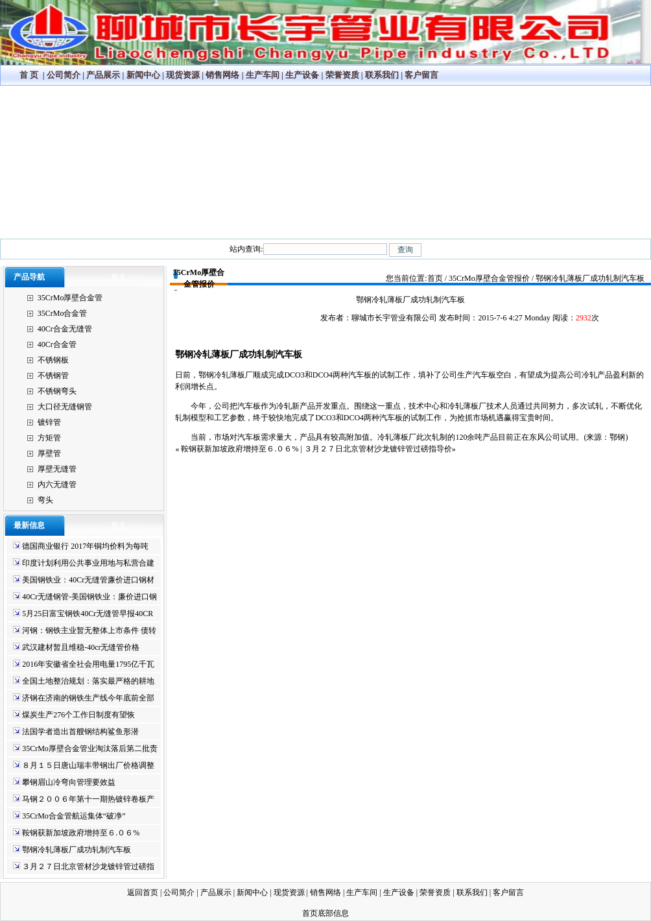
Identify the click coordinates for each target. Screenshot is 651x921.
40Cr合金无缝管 (65, 328)
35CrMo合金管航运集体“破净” (69, 815)
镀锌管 (49, 422)
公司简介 (63, 75)
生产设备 (302, 75)
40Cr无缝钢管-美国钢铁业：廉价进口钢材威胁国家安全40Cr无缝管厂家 (85, 597)
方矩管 (49, 437)
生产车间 (262, 75)
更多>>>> (127, 276)
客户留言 (421, 75)
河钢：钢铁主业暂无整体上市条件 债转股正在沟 (84, 631)
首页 (435, 278)
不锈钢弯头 (57, 391)
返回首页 (142, 892)
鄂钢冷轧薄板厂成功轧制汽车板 (72, 849)
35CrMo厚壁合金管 (70, 297)
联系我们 (382, 75)
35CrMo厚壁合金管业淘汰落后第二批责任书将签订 (85, 749)
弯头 (45, 500)
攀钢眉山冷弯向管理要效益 (64, 782)
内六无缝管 (57, 484)
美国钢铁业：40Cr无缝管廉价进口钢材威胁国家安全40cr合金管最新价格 (83, 580)
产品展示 (103, 75)
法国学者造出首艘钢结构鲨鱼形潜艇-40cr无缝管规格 (76, 732)
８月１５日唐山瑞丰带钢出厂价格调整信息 (83, 766)
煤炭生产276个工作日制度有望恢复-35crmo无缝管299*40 (74, 715)
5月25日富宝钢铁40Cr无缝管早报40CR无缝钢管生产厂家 (83, 614)
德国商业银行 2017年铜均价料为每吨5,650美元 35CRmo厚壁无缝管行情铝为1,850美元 (80, 547)
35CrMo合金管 (63, 313)
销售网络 (222, 75)
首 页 (28, 75)
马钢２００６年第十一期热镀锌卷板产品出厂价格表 (83, 800)
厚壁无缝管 (57, 468)
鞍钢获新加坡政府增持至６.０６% (76, 832)
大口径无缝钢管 (65, 406)
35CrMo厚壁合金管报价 (489, 278)
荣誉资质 (342, 75)
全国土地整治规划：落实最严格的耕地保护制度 (83, 682)
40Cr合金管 (57, 344)
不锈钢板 (53, 360)
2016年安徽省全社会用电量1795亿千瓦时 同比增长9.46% (83, 665)
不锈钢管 (53, 375)
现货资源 (183, 75)
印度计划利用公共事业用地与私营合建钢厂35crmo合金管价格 (83, 563)
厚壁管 (49, 453)
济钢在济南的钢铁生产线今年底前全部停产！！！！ (83, 698)
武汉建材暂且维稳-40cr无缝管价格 (76, 647)
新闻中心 (143, 75)
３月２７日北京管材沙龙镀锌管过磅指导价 (83, 867)
